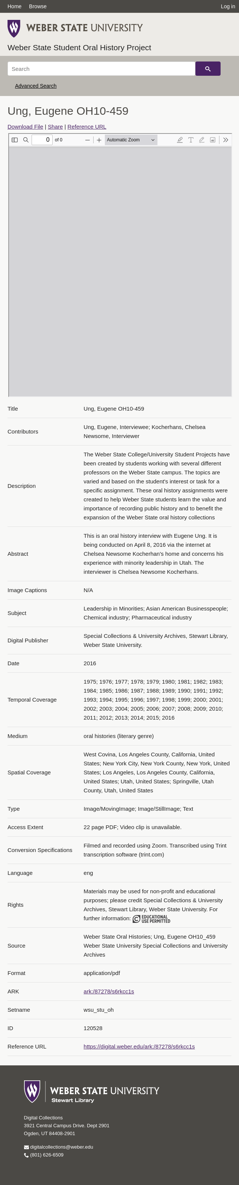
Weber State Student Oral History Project (79, 47)
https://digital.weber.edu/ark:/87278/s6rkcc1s (139, 1046)
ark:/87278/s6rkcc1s (109, 991)
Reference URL (87, 126)
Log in (228, 6)
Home (14, 6)
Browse (38, 6)
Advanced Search (36, 86)
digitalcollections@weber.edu (58, 1147)
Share (55, 126)
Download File (25, 126)
